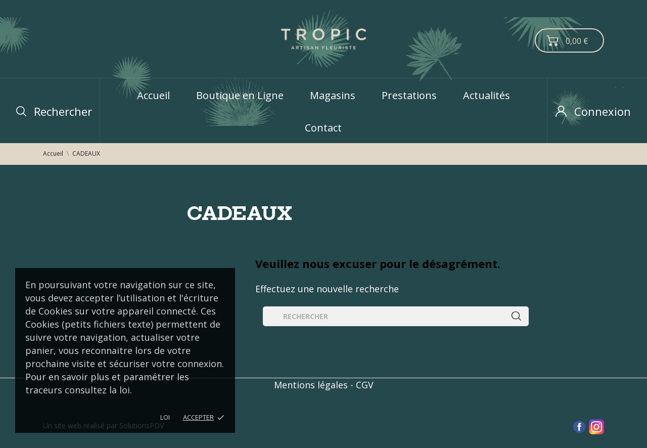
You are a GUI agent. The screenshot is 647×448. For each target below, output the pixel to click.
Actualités (486, 95)
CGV (365, 385)
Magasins (332, 95)
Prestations (409, 95)
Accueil (153, 95)
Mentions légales (311, 385)
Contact (323, 128)
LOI (165, 417)
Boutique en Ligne (240, 95)
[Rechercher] (396, 316)
